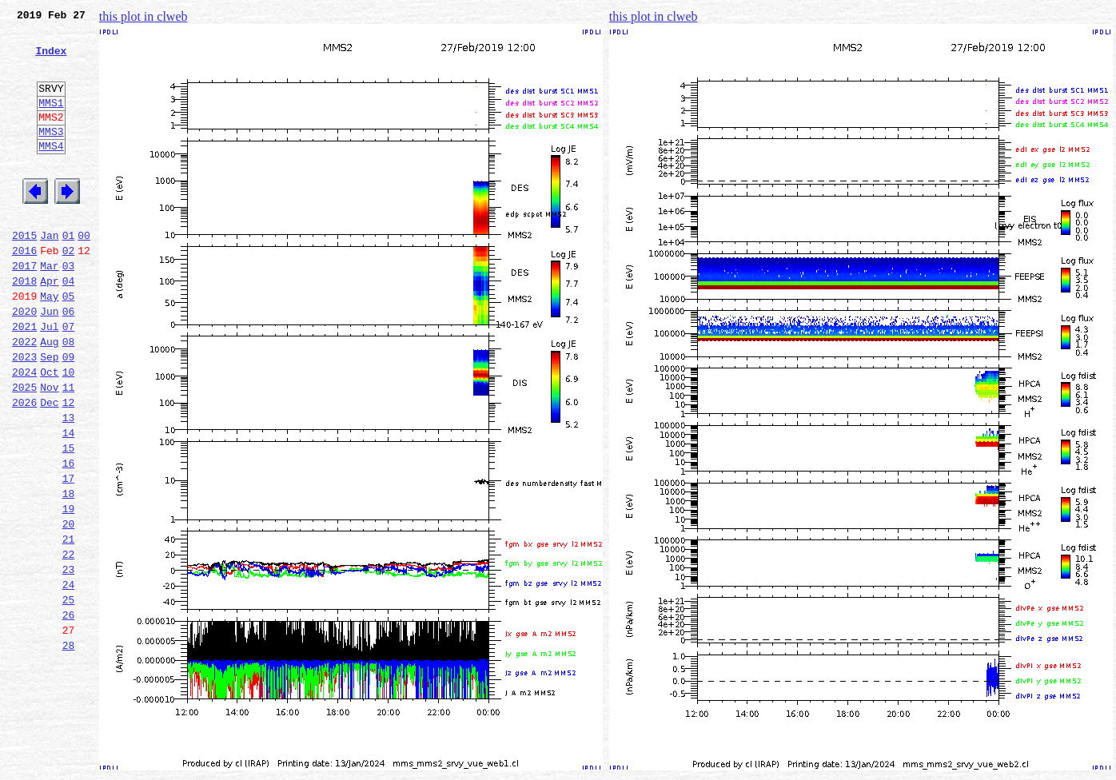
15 (68, 519)
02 (68, 291)
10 (68, 431)
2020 (24, 361)
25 (68, 695)
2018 (24, 326)
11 (68, 449)
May (49, 343)
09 (68, 414)
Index (50, 60)
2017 (24, 308)
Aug (49, 396)
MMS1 (50, 121)
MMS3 (50, 155)
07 (68, 379)
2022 (24, 396)
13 (68, 484)
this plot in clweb (143, 16)
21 (68, 625)
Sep (49, 414)
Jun (49, 361)
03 (68, 308)
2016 (24, 291)
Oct (49, 431)
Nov (49, 449)
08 (68, 396)
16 (68, 537)
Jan (49, 273)
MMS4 (50, 172)
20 (68, 607)
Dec (49, 467)
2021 (24, 379)
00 (84, 273)
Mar (49, 308)
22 (68, 642)
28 (68, 748)
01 (68, 273)
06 (68, 361)
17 (68, 554)
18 (68, 572)
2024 (24, 431)
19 (68, 590)
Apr (49, 326)
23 (68, 660)
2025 (24, 449)
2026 (24, 467)
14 (68, 502)
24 (68, 678)
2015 (24, 273)
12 (68, 467)
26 (68, 713)
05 (68, 343)
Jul (49, 379)
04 (68, 326)
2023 (24, 414)
